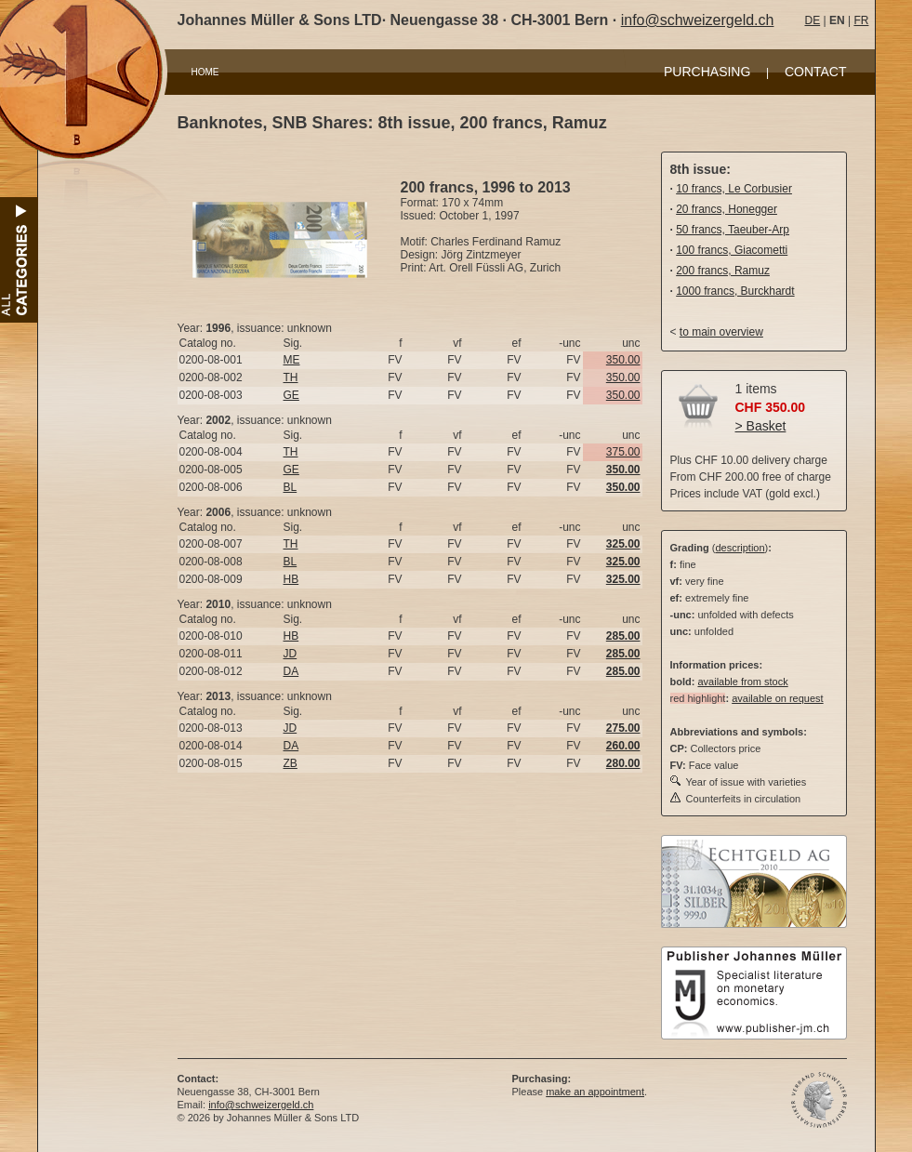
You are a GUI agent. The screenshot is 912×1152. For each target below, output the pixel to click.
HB (291, 579)
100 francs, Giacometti (731, 250)
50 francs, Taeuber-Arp (732, 229)
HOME (205, 72)
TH (291, 377)
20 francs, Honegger (726, 209)
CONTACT (816, 71)
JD (290, 653)
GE (291, 395)
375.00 (623, 451)
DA (291, 671)
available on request (777, 698)
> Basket (760, 425)
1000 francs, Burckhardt (735, 291)
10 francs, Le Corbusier (734, 188)
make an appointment (595, 1091)
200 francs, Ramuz (723, 270)
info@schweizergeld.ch (697, 20)
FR (860, 20)
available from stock (742, 681)
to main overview (721, 331)
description (739, 547)
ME (292, 359)
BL (290, 487)
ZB (290, 763)
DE (813, 20)
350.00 (623, 359)
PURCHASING (707, 71)
